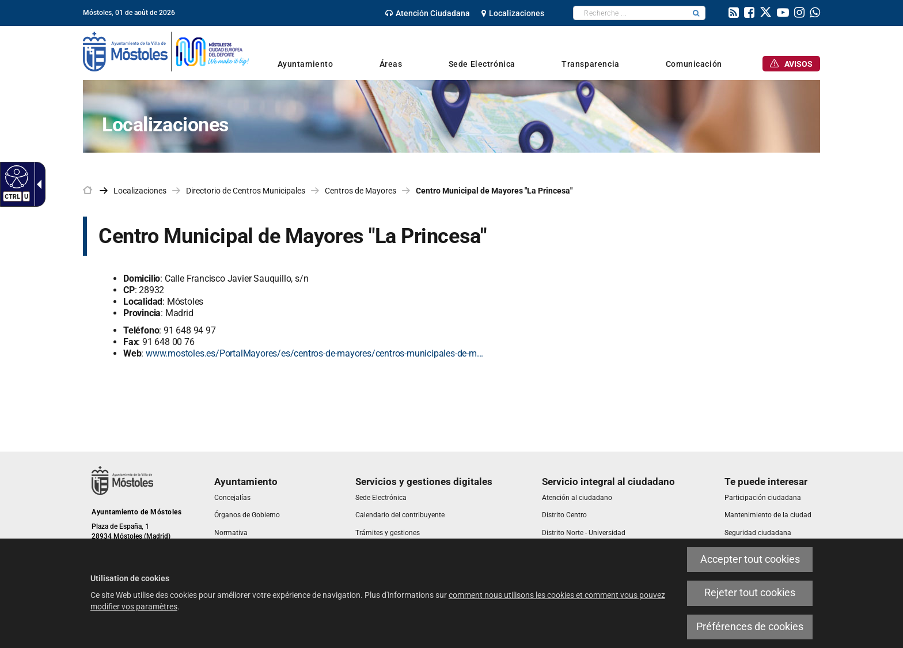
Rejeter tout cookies (749, 592)
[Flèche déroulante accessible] (36, 184)
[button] (696, 13)
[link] (427, 13)
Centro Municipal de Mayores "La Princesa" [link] (494, 190)
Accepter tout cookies (750, 559)
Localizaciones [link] (139, 190)
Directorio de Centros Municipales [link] (245, 190)
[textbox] (630, 13)
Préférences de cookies (749, 626)
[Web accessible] (15, 176)
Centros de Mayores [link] (360, 190)
